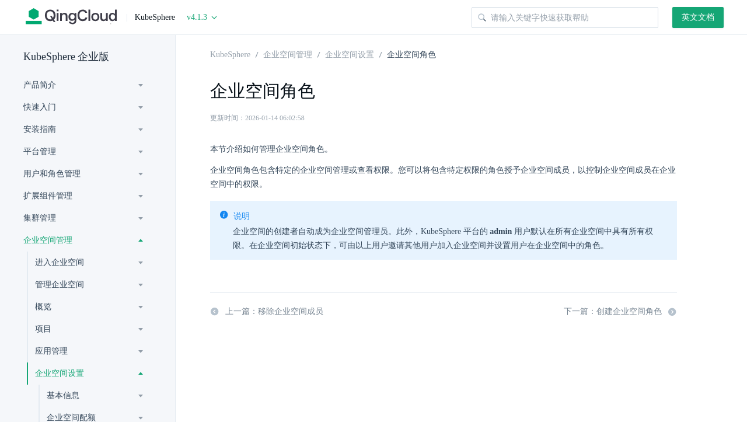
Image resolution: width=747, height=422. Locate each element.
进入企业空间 (59, 262)
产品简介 (39, 85)
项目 (43, 329)
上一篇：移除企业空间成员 (266, 311)
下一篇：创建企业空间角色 (620, 311)
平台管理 (39, 151)
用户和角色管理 (52, 173)
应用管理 (51, 351)
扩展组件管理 (47, 195)
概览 (43, 306)
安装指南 (39, 129)
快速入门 (39, 107)
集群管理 (39, 218)
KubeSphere (230, 54)
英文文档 (698, 17)
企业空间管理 (47, 240)
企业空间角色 (411, 54)
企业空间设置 (59, 373)
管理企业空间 (59, 284)
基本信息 (63, 395)
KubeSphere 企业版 (66, 56)
